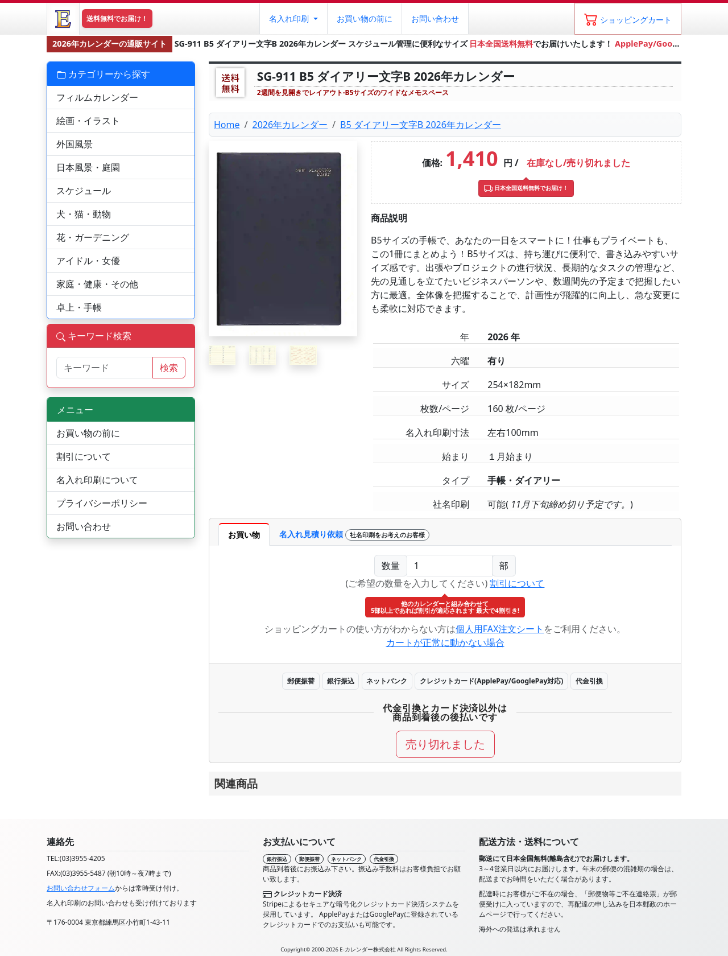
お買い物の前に (88, 433)
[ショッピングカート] (627, 19)
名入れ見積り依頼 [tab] (354, 535)
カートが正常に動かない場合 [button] (445, 642)
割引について (517, 583)
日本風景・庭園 (88, 167)
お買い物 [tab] (244, 534)
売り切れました (445, 744)
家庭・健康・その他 (97, 284)
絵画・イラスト (88, 120)
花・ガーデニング (92, 237)
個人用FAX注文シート (500, 629)
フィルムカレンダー (97, 97)
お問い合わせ (435, 18)
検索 (169, 367)
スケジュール (83, 190)
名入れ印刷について (97, 479)
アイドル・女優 (88, 260)
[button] (293, 19)
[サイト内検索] (104, 367)
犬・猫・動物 (83, 214)
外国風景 (74, 144)
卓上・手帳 (79, 307)
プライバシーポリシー (101, 503)
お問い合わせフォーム (81, 888)
